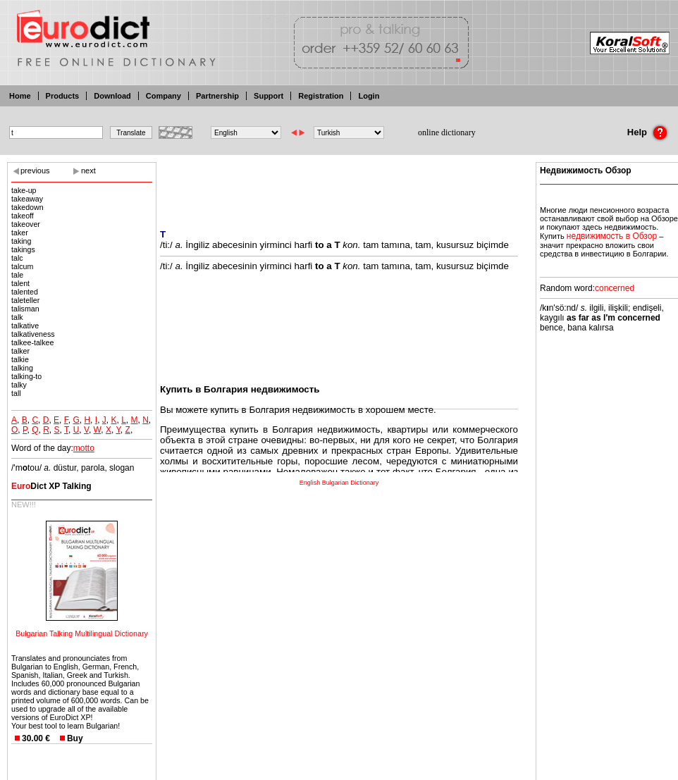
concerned (614, 288)
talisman (25, 308)
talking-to (26, 376)
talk (17, 317)
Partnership (217, 96)
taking (21, 241)
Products (63, 96)
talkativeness (33, 334)
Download (112, 96)
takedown (27, 207)
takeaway (27, 198)
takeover (25, 224)
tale (17, 275)
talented (24, 291)
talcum (22, 266)
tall (16, 393)
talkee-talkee (32, 342)
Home (20, 96)
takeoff (22, 215)
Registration (320, 96)
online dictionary (447, 132)
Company (163, 96)
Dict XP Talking (51, 486)
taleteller (25, 300)
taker (19, 232)
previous (35, 170)
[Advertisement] (339, 187)
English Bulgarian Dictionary (339, 482)
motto (83, 448)
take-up (24, 190)
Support (268, 96)
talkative (25, 325)
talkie (20, 359)
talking (22, 368)
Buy (75, 738)
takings (23, 249)
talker (20, 351)
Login (368, 96)
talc (17, 258)
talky (19, 384)
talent (20, 283)
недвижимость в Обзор (612, 236)
